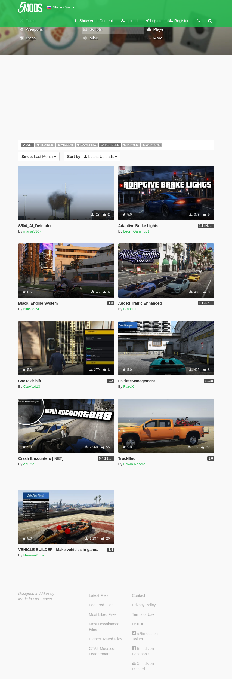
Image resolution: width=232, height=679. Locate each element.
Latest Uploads (92, 156)
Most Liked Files (102, 614)
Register (178, 21)
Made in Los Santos (35, 599)
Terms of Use (143, 614)
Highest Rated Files (105, 639)
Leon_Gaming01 (136, 231)
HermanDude (33, 555)
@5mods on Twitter (145, 636)
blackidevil (31, 309)
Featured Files (101, 605)
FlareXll (129, 386)
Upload (129, 21)
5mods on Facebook (143, 651)
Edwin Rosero (134, 464)
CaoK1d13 (31, 386)
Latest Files (99, 595)
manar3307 (32, 231)
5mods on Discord (143, 666)
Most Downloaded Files (104, 627)
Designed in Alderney (36, 593)
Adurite (28, 464)
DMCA (137, 624)
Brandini (129, 309)
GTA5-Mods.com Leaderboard (103, 651)
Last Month (38, 156)
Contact (138, 595)
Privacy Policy (144, 605)
